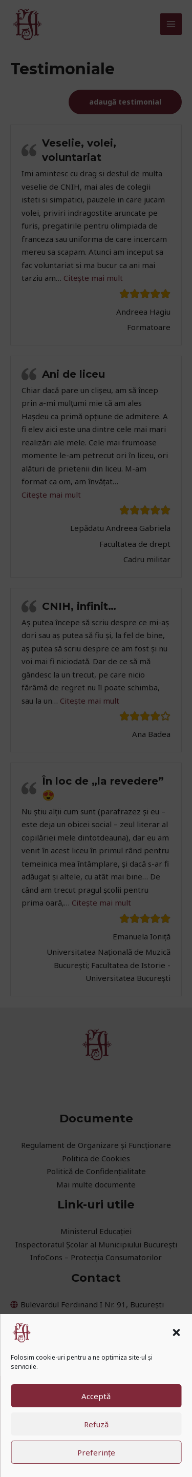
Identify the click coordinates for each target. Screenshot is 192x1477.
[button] (176, 1332)
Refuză (96, 1424)
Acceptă (96, 1396)
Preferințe (96, 1452)
